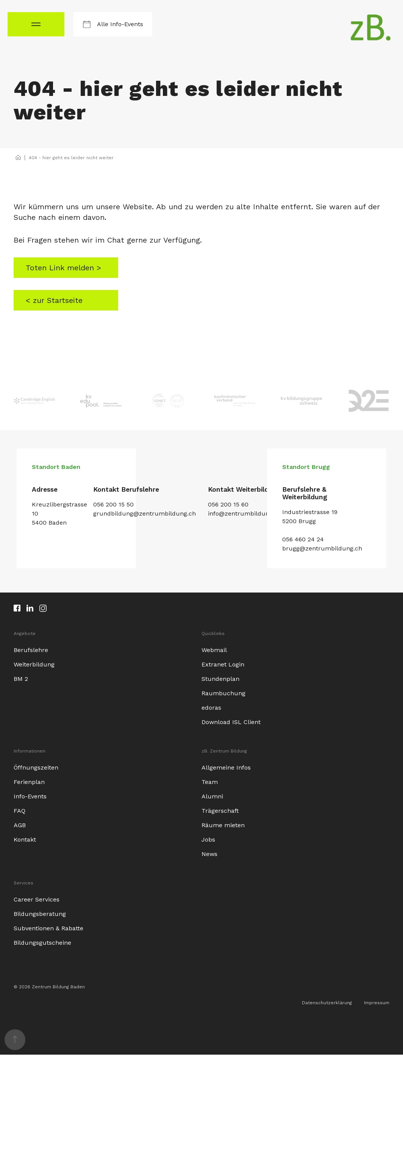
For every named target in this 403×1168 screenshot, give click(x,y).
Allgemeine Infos (226, 766)
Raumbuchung (223, 692)
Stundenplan (220, 678)
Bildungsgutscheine (42, 941)
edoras (211, 706)
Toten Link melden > (63, 267)
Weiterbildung (34, 663)
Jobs (208, 838)
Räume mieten (223, 824)
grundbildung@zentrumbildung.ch (144, 513)
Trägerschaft (220, 810)
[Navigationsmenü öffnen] (36, 24)
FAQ (19, 810)
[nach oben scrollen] (15, 1038)
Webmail (214, 649)
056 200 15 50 (113, 504)
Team (210, 781)
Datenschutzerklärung (327, 1002)
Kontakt (25, 838)
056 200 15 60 (228, 504)
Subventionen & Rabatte (48, 927)
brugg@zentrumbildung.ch (322, 547)
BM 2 (21, 678)
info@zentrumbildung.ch (244, 513)
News (209, 853)
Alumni (212, 795)
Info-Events (30, 795)
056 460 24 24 (303, 538)
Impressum (376, 1002)
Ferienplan (29, 781)
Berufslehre (31, 649)
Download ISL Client (231, 721)
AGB (20, 824)
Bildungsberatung (40, 913)
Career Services (36, 898)
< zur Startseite (54, 299)
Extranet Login (223, 663)
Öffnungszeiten (36, 766)
